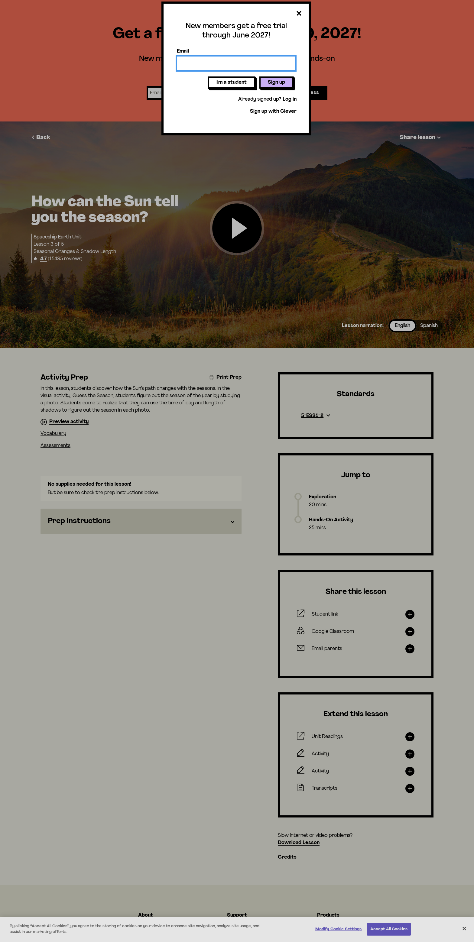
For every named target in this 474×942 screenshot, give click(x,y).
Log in (290, 99)
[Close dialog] (299, 14)
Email (183, 51)
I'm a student (231, 82)
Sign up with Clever (273, 111)
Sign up (276, 82)
